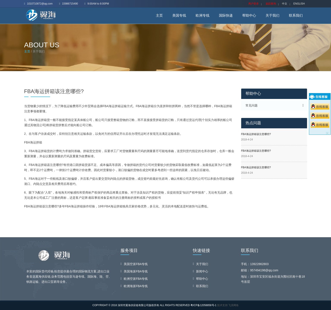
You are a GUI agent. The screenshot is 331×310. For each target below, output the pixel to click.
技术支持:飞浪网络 (228, 305)
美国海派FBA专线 (136, 272)
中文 (284, 3)
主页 (159, 15)
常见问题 (251, 105)
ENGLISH (299, 3)
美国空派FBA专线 (136, 265)
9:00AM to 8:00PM (96, 3)
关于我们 (272, 15)
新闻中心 (202, 272)
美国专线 (179, 15)
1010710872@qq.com (38, 3)
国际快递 (226, 15)
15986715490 (68, 3)
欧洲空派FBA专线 (136, 279)
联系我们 (296, 15)
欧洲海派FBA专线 (136, 287)
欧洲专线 (202, 15)
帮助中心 (249, 15)
